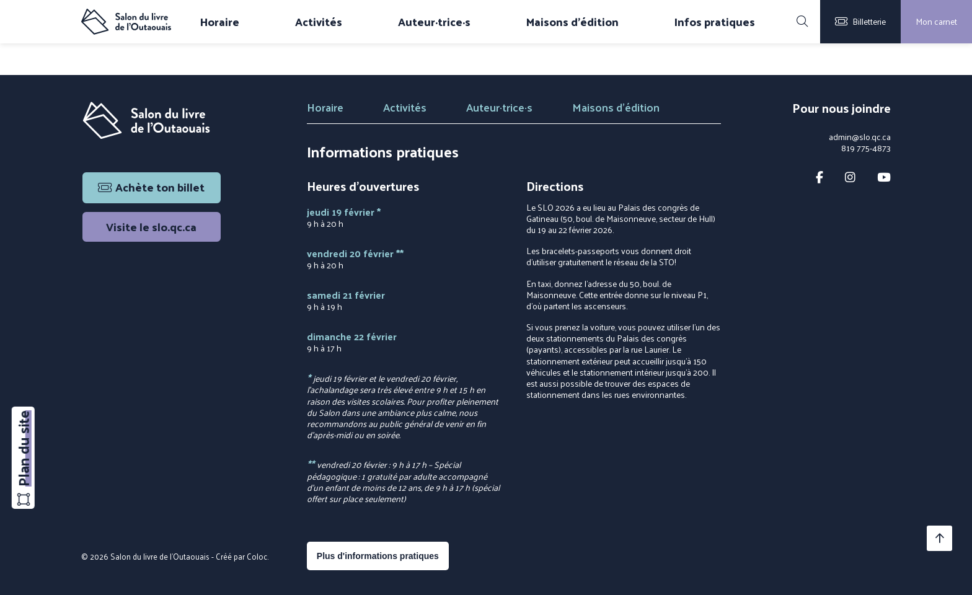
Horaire (219, 22)
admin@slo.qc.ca (860, 137)
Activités (318, 22)
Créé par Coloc (241, 556)
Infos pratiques (714, 22)
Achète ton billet (151, 187)
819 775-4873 (866, 148)
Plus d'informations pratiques (378, 556)
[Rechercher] (802, 21)
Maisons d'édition (572, 22)
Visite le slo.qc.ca (151, 226)
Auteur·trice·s (434, 22)
